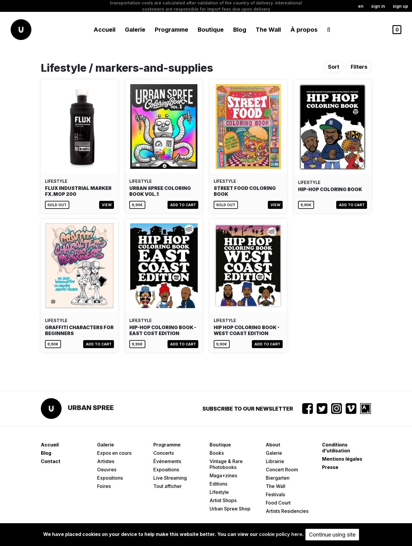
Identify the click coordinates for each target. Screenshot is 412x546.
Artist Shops (223, 500)
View (107, 205)
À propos (304, 29)
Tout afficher (167, 486)
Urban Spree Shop (230, 509)
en (360, 6)
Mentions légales (342, 459)
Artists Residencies (287, 511)
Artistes (105, 461)
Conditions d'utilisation (336, 448)
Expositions (110, 478)
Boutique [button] (211, 29)
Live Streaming (170, 478)
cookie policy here (280, 534)
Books (217, 453)
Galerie (274, 453)
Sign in (378, 6)
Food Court (278, 503)
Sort (333, 67)
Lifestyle (219, 492)
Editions (218, 484)
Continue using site (332, 534)
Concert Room (282, 470)
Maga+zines (223, 475)
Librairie (275, 461)
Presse (330, 467)
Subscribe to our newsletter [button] (247, 409)
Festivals (275, 494)
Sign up (400, 6)
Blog (239, 29)
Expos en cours (114, 453)
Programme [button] (171, 29)
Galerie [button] (135, 29)
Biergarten (277, 478)
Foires (104, 486)
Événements (167, 461)
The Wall (268, 29)
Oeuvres (106, 470)
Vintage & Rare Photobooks (226, 464)
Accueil (104, 29)
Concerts (163, 453)
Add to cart (183, 205)
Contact (50, 461)
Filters (359, 67)
